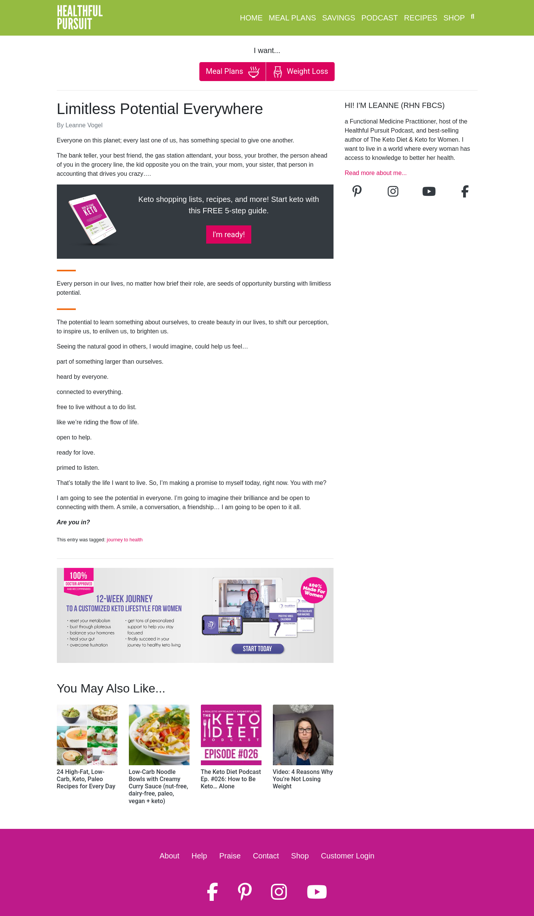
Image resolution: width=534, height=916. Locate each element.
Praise (230, 856)
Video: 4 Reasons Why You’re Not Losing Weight (303, 779)
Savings (338, 18)
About (169, 856)
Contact (266, 856)
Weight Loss (300, 72)
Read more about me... (376, 173)
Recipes (420, 18)
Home (251, 18)
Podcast (379, 18)
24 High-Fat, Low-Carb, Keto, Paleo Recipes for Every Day (86, 779)
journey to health (125, 539)
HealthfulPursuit (80, 18)
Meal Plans (292, 18)
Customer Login (347, 856)
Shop (454, 18)
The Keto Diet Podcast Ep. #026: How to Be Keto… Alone (231, 779)
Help (199, 856)
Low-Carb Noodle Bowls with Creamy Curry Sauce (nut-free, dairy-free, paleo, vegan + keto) (158, 786)
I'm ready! (229, 234)
